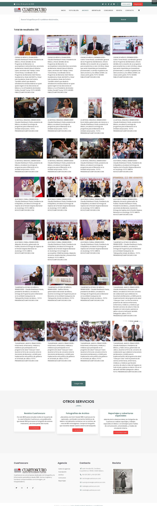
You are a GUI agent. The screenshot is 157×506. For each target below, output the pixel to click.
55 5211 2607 (86, 472)
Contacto (129, 10)
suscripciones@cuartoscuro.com (94, 479)
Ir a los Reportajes (121, 430)
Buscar (123, 19)
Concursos (108, 10)
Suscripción (62, 469)
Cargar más (78, 384)
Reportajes (96, 10)
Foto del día (74, 10)
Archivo (85, 10)
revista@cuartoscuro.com (91, 487)
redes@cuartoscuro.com (91, 483)
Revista (119, 10)
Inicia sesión (126, 4)
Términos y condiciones (94, 503)
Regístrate (137, 4)
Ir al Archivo (78, 430)
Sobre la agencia (64, 466)
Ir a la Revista (34, 428)
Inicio (63, 10)
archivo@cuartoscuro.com (92, 475)
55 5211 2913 (96, 472)
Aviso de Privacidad (78, 503)
